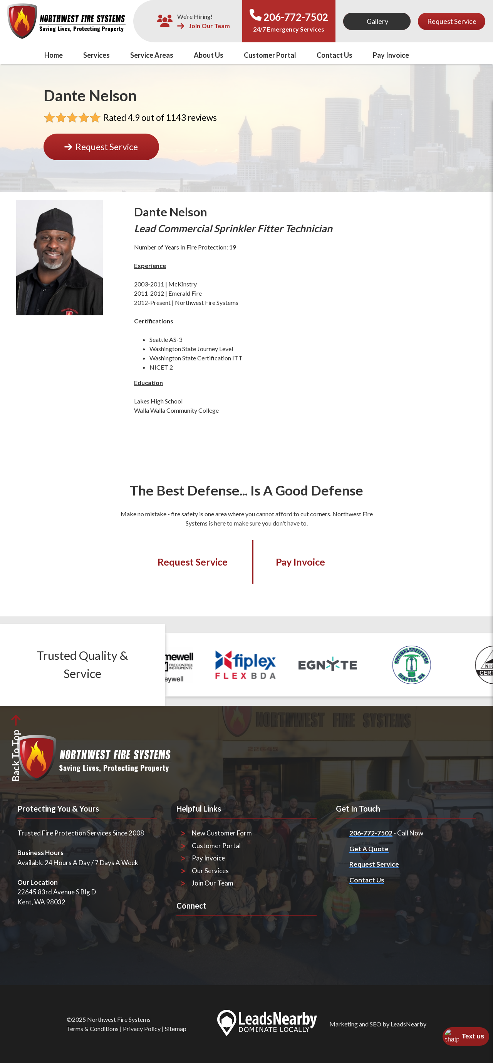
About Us (208, 55)
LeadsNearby (408, 1024)
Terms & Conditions (93, 1028)
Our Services (210, 871)
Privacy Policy (142, 1028)
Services (96, 55)
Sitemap (175, 1028)
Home (53, 55)
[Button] (377, 21)
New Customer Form (222, 833)
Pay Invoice (391, 55)
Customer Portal (270, 55)
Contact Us (334, 55)
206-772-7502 (295, 17)
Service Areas (151, 55)
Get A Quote (369, 849)
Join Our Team (203, 26)
